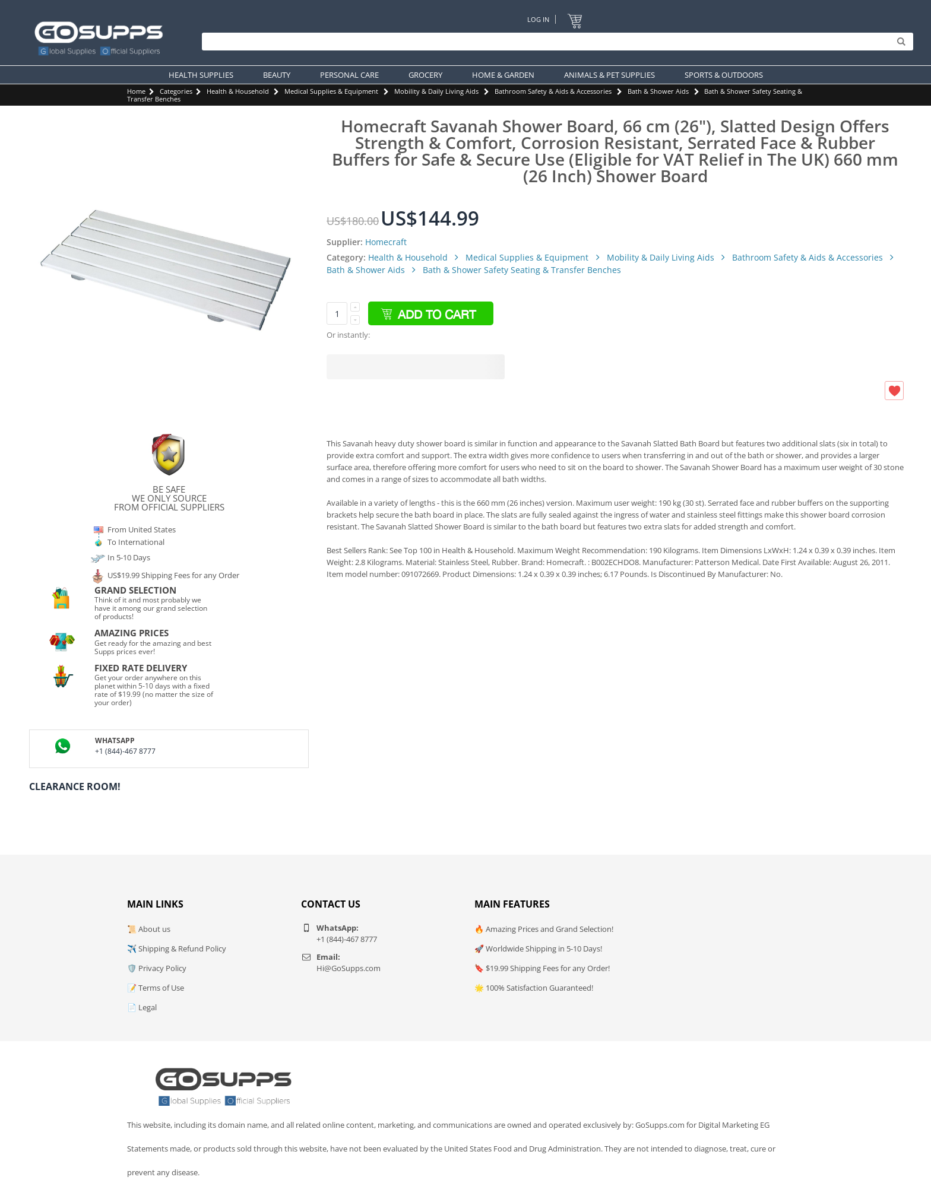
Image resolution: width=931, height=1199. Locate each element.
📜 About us (148, 929)
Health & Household (238, 91)
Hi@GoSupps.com (348, 968)
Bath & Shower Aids (658, 91)
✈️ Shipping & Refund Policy (176, 948)
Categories (176, 91)
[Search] (554, 41)
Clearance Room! (75, 786)
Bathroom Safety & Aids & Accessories (553, 91)
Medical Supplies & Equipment (331, 91)
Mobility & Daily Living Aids (436, 91)
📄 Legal (142, 1007)
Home (136, 91)
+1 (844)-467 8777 (125, 751)
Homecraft (386, 242)
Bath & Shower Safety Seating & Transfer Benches (522, 269)
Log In (538, 19)
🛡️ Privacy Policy (156, 968)
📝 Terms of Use (155, 987)
